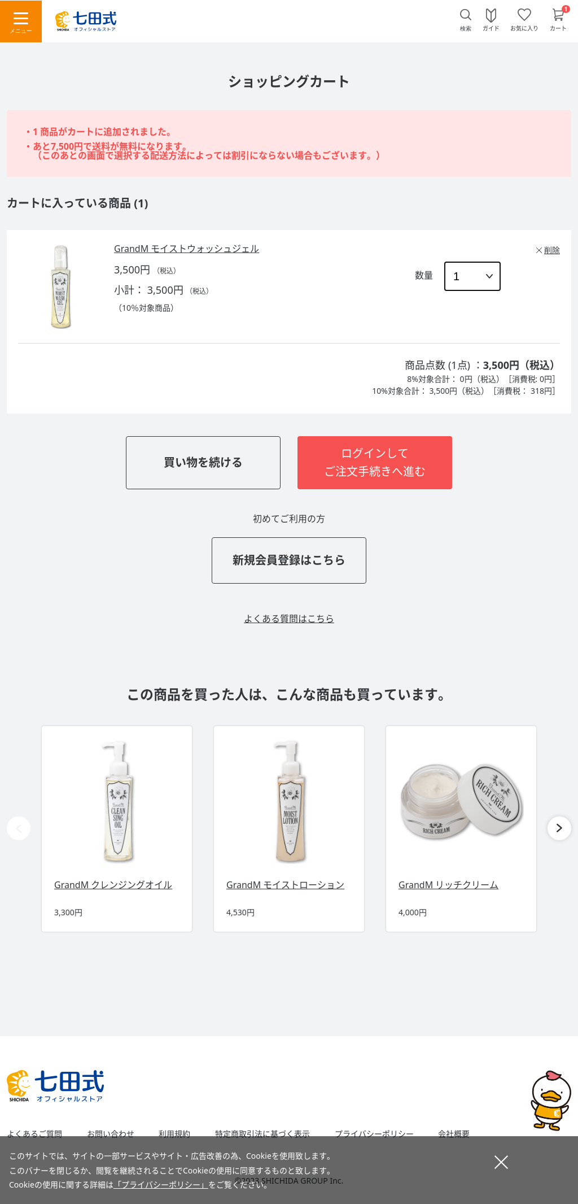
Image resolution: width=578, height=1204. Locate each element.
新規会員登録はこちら (289, 560)
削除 (552, 250)
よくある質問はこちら (289, 618)
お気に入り (524, 27)
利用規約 (174, 1134)
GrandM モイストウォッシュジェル (186, 248)
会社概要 (454, 1134)
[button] (559, 828)
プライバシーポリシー (374, 1134)
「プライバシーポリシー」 (160, 1184)
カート (558, 27)
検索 (465, 28)
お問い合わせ (110, 1134)
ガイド (491, 27)
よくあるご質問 (34, 1134)
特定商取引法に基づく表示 (262, 1134)
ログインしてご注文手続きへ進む (375, 462)
